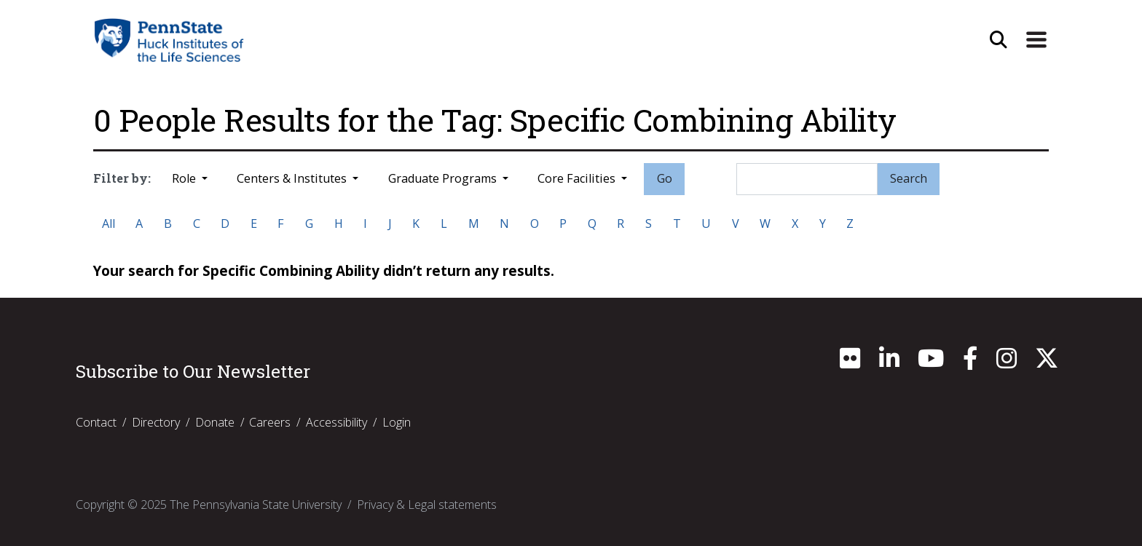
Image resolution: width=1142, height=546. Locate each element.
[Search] (807, 179)
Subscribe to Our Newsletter (193, 371)
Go (664, 178)
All (108, 223)
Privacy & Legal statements (427, 504)
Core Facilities (577, 178)
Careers (270, 422)
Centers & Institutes (293, 178)
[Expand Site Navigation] (1036, 40)
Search (908, 178)
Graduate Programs (444, 178)
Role (185, 178)
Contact (96, 422)
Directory (156, 422)
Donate (215, 422)
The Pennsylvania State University (256, 504)
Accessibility (336, 422)
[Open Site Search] (998, 40)
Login (396, 422)
